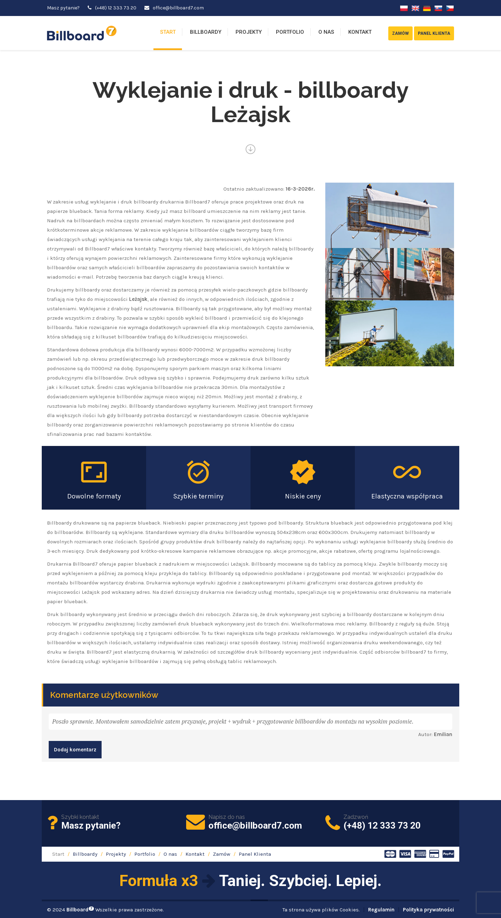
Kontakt (360, 32)
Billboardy (205, 32)
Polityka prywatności (428, 910)
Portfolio (290, 32)
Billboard (80, 910)
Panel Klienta (255, 854)
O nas (326, 32)
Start (168, 32)
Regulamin (381, 910)
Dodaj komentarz (75, 750)
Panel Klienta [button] (434, 33)
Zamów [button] (400, 33)
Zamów (221, 854)
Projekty (249, 32)
